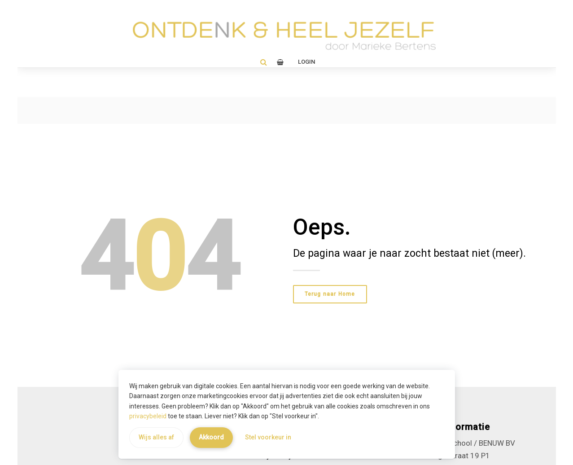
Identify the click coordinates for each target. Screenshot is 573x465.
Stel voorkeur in (268, 437)
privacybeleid (147, 416)
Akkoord (211, 437)
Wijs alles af (156, 437)
